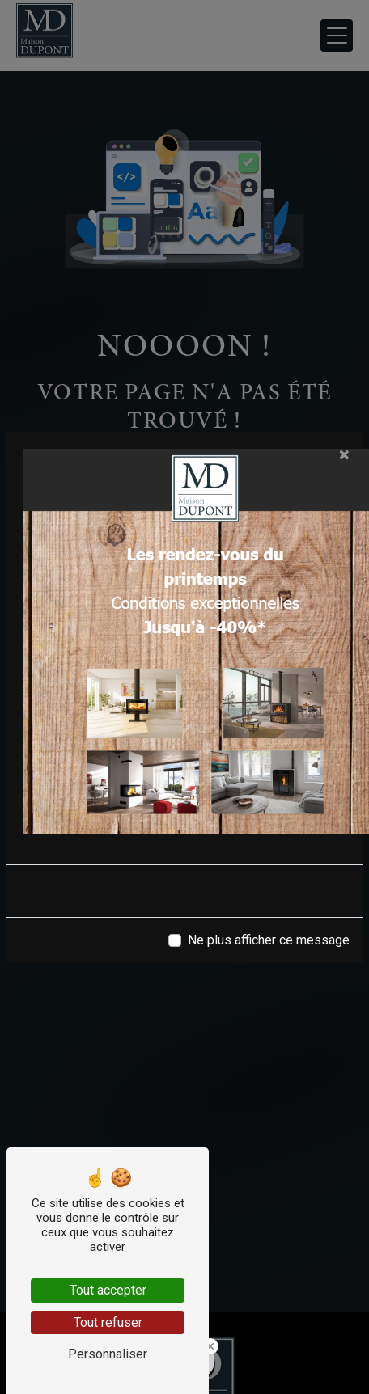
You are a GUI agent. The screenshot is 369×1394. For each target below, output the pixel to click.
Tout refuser (108, 1322)
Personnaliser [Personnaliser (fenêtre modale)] (107, 1354)
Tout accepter (108, 1290)
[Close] (344, 454)
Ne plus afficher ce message (269, 940)
